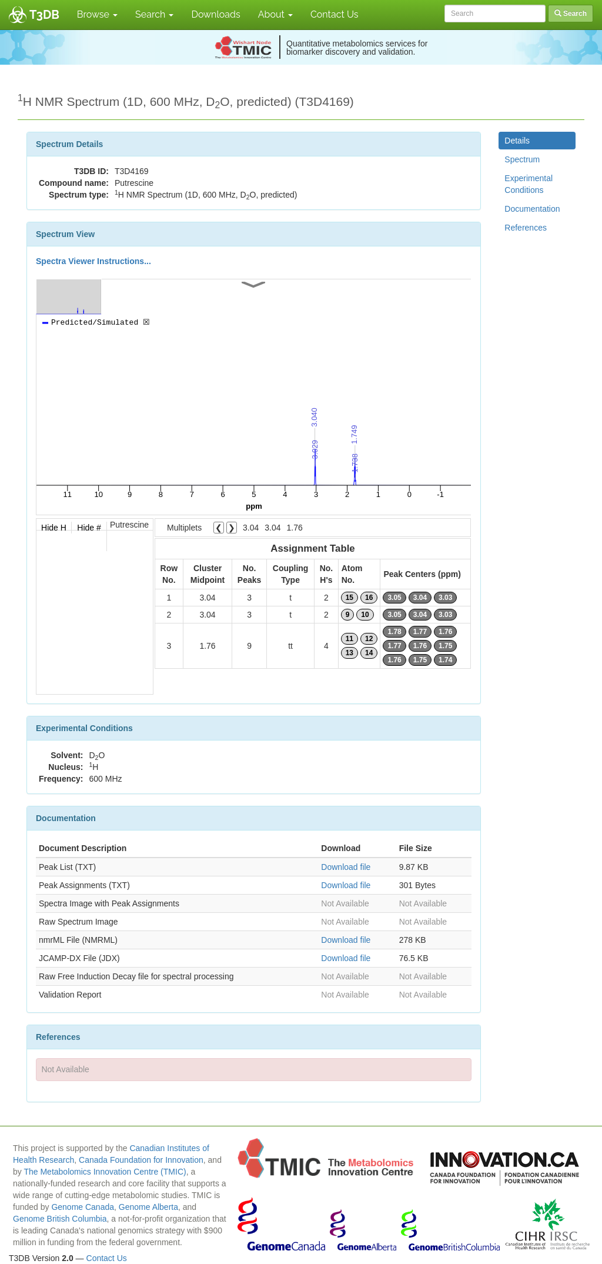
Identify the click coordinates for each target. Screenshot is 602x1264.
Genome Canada (82, 1207)
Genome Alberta (148, 1207)
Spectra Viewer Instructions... (93, 261)
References (525, 227)
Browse (97, 14)
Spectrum (522, 159)
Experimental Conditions (528, 184)
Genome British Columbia (60, 1218)
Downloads (215, 14)
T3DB (44, 15)
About (275, 14)
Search (154, 14)
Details (517, 140)
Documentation (532, 209)
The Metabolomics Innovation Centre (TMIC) (105, 1171)
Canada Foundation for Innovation (141, 1160)
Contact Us (334, 14)
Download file (345, 867)
